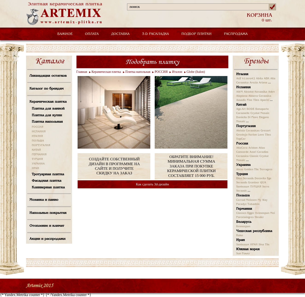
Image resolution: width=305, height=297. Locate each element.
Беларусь (243, 221)
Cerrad (240, 200)
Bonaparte (262, 109)
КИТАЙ (36, 150)
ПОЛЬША (38, 140)
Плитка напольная (47, 121)
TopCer (241, 139)
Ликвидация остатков (48, 75)
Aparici (264, 100)
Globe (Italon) (196, 72)
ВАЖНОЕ (65, 34)
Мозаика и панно (43, 199)
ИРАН (35, 168)
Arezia (254, 82)
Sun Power (243, 253)
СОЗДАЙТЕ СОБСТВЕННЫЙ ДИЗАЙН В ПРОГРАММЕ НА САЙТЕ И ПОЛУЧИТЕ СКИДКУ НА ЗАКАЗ (114, 166)
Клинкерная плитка (48, 187)
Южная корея (248, 249)
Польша (243, 195)
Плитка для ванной (48, 108)
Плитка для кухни (47, 115)
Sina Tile (264, 244)
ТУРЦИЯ (37, 159)
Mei (272, 213)
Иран (240, 240)
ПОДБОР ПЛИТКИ (196, 34)
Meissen (251, 200)
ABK (266, 78)
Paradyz (241, 204)
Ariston (253, 148)
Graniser (253, 182)
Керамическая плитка (48, 101)
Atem (239, 169)
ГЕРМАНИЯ (39, 154)
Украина (243, 165)
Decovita (260, 178)
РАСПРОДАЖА (236, 34)
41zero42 (248, 78)
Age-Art (241, 109)
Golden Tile (251, 169)
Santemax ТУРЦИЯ (248, 186)
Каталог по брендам (46, 88)
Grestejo (241, 134)
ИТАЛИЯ (37, 136)
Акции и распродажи (47, 238)
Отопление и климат (46, 225)
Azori (253, 152)
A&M (239, 92)
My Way (262, 200)
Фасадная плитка (46, 180)
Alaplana (241, 96)
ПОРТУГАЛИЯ (41, 145)
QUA (263, 182)
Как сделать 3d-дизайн (152, 184)
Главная (81, 72)
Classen (241, 213)
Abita (259, 78)
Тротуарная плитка (48, 174)
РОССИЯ (37, 127)
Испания (243, 87)
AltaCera (241, 148)
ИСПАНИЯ (39, 131)
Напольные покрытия (48, 213)
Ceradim (262, 152)
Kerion (252, 134)
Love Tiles (264, 134)
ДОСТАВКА (120, 34)
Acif (238, 78)
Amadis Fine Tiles (247, 100)
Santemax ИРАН (247, 244)
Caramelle (243, 113)
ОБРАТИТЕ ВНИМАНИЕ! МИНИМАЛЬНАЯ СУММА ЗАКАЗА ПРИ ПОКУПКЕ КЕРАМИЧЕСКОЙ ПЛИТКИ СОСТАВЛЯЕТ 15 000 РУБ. (191, 166)
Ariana (263, 82)
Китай (241, 104)
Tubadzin (253, 204)
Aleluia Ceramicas (248, 130)
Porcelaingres (245, 217)
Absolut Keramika (255, 92)
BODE (250, 109)
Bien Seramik (245, 178)
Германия (244, 208)
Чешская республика (254, 231)
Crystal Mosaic (259, 113)
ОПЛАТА (92, 34)
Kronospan (262, 213)
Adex (271, 92)
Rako (239, 235)
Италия (242, 74)
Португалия (246, 126)
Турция (242, 174)
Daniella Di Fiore (247, 117)
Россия (242, 143)
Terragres (266, 169)
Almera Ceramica (259, 96)
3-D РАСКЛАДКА (155, 34)
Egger (250, 213)
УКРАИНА (38, 163)
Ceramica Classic (247, 156)
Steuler (259, 217)
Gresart (265, 130)
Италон (177, 72)
